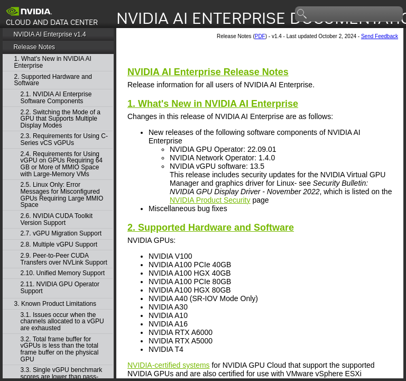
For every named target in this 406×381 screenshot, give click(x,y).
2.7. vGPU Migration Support (61, 233)
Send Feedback (379, 36)
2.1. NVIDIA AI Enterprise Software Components (56, 97)
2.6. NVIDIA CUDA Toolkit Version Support (57, 219)
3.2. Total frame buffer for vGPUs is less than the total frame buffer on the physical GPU (60, 349)
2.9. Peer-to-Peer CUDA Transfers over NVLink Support (64, 259)
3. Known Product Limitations (55, 304)
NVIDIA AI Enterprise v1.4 (49, 34)
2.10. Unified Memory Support (63, 273)
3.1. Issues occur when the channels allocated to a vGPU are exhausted (62, 322)
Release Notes (34, 47)
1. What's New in (212, 103)
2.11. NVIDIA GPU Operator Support (60, 287)
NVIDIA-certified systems (168, 365)
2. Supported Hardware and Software (53, 80)
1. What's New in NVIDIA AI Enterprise (52, 62)
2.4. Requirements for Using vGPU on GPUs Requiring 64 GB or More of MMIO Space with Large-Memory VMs (62, 164)
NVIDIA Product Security (210, 200)
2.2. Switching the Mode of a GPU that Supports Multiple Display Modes (60, 119)
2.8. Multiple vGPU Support (59, 244)
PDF (260, 36)
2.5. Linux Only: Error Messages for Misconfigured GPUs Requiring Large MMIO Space (62, 195)
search (302, 14)
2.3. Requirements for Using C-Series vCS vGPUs (64, 139)
